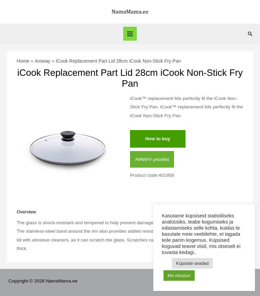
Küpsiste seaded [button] (192, 263)
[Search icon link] (250, 34)
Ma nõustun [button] (179, 275)
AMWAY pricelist (152, 159)
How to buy (157, 138)
